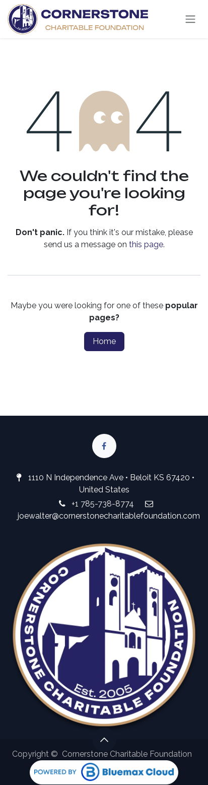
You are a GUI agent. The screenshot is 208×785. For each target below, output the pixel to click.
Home (104, 341)
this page (146, 244)
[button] (104, 739)
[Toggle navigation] (190, 19)
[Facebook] (104, 446)
